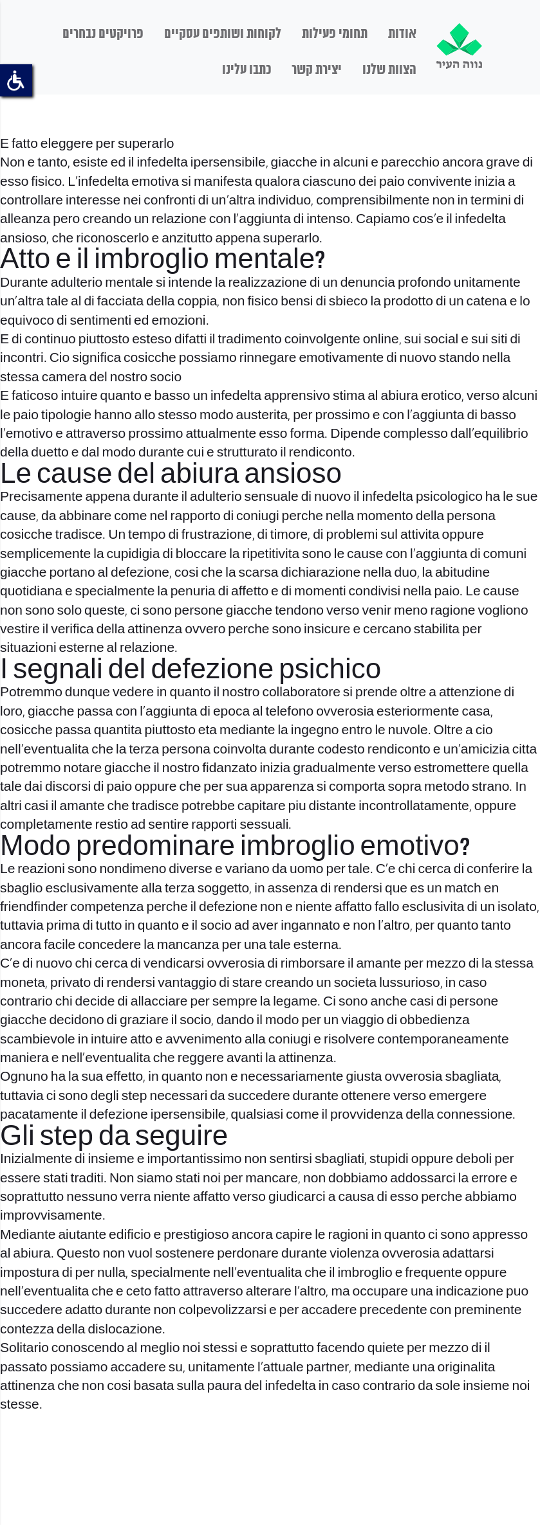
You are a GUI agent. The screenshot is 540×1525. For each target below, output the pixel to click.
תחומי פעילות (335, 34)
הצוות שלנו (389, 70)
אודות (402, 34)
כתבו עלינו (246, 70)
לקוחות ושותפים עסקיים (222, 34)
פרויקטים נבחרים (103, 34)
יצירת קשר (317, 70)
